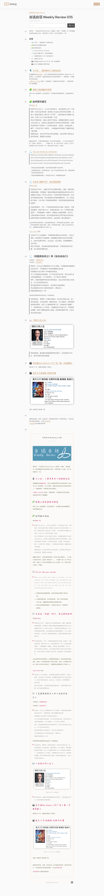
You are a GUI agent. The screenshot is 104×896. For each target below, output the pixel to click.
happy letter (33, 233)
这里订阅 (47, 427)
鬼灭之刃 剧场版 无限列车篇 (47, 378)
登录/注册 (96, 4)
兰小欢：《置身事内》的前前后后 (50, 70)
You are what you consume (47, 152)
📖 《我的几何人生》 (40, 321)
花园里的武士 (40, 261)
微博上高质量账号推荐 (44, 90)
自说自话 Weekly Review (37, 13)
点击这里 (32, 429)
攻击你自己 (39, 264)
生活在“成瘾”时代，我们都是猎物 (50, 183)
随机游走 (39, 75)
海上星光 (34, 187)
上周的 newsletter (35, 81)
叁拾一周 (34, 106)
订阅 (71, 25)
